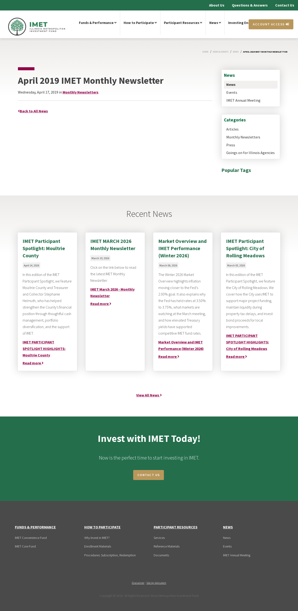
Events (231, 92)
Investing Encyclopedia (246, 22)
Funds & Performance (97, 22)
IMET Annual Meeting (243, 100)
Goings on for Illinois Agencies (250, 152)
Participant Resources (183, 22)
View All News (149, 395)
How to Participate (140, 22)
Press (230, 145)
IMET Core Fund (25, 546)
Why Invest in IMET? (97, 538)
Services (159, 538)
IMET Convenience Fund (31, 538)
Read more (33, 363)
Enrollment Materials (97, 546)
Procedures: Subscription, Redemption (110, 555)
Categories (235, 120)
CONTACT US (148, 475)
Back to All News (33, 111)
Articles (232, 129)
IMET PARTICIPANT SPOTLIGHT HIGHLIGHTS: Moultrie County (44, 348)
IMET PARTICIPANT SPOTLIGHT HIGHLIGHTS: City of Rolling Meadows (247, 342)
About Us (216, 5)
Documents (161, 555)
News (215, 22)
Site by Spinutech (156, 582)
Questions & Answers (250, 5)
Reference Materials (166, 546)
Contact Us (284, 5)
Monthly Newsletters (243, 137)
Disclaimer (138, 582)
